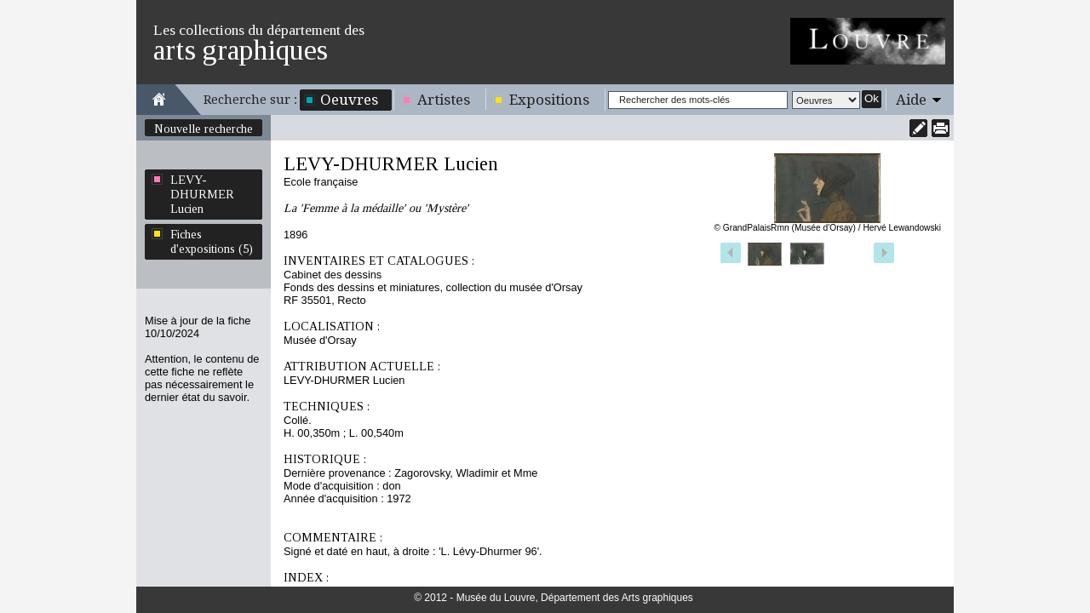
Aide (911, 99)
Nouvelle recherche (203, 128)
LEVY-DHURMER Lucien (202, 194)
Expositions (549, 99)
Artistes (443, 99)
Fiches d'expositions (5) (211, 241)
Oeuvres (349, 99)
